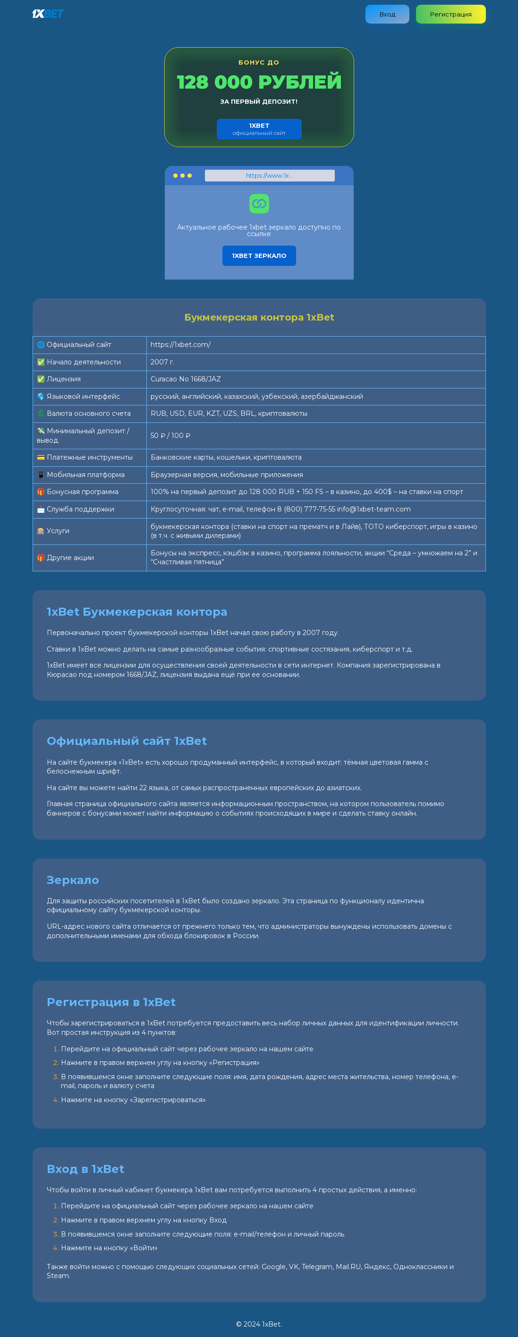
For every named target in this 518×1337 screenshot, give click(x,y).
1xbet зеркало (259, 255)
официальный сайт (259, 129)
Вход (387, 14)
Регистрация (451, 14)
